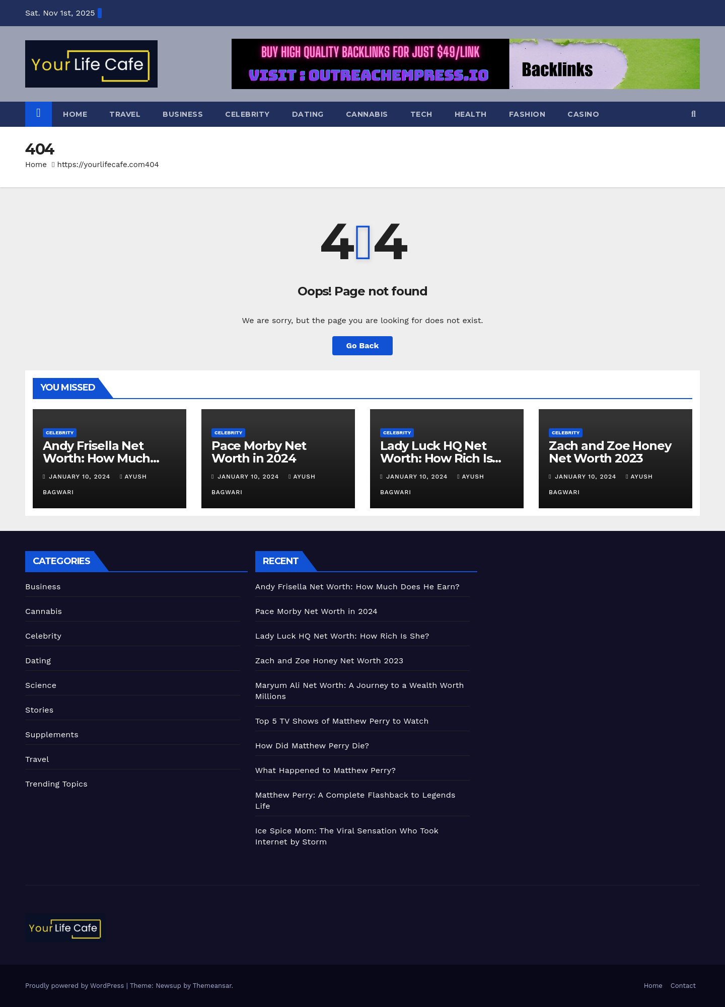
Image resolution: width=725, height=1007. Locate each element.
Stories (39, 710)
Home (75, 114)
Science (40, 685)
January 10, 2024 (81, 476)
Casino (583, 114)
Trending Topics (56, 784)
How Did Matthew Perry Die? (312, 745)
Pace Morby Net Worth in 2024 (258, 452)
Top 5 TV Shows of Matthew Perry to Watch (342, 721)
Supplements (52, 734)
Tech (421, 114)
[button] (693, 114)
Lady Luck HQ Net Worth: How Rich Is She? (436, 458)
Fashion (527, 114)
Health (471, 114)
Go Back (362, 345)
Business (183, 114)
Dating (308, 114)
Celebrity (247, 114)
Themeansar (212, 985)
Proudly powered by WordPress (75, 985)
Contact (683, 985)
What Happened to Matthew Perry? (325, 770)
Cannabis (367, 114)
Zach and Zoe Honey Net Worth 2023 (610, 452)
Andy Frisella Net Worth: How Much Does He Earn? (96, 458)
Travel (124, 114)
